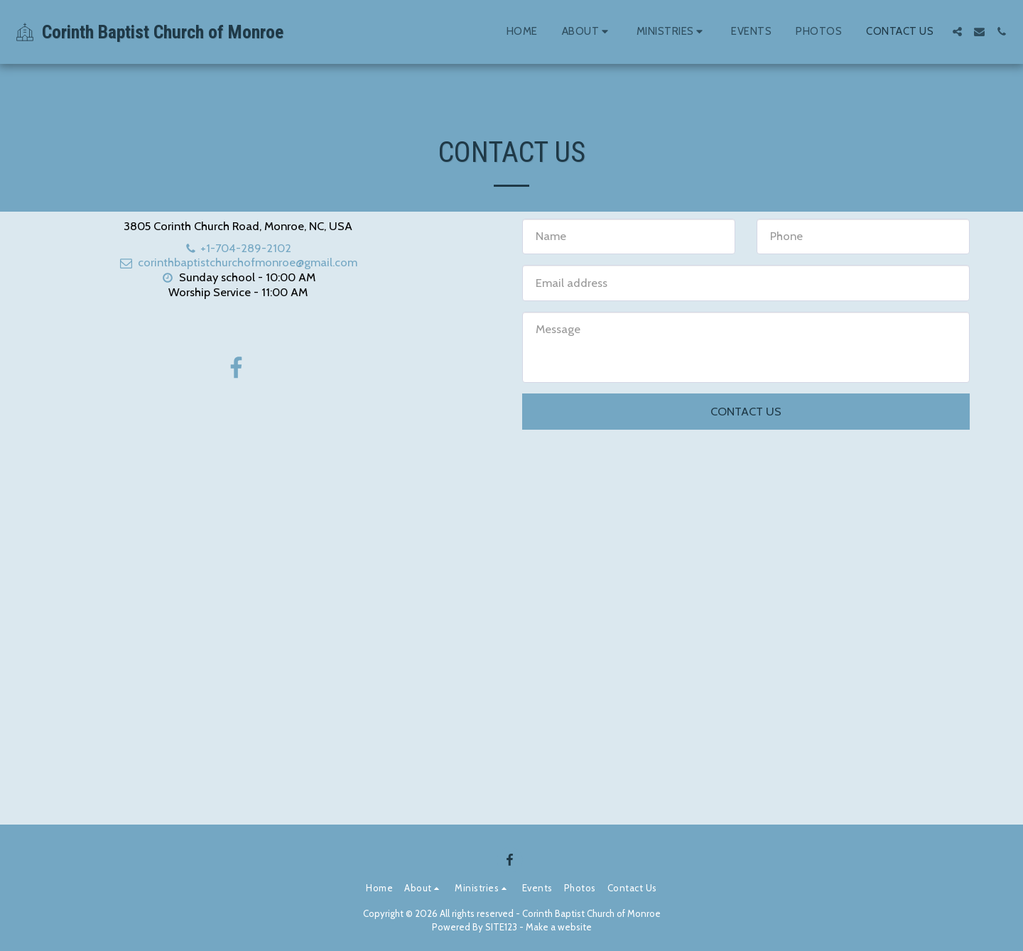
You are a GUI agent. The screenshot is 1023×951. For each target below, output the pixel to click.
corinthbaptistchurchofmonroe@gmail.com (238, 262)
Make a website (559, 927)
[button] (587, 32)
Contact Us (745, 411)
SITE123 (501, 927)
